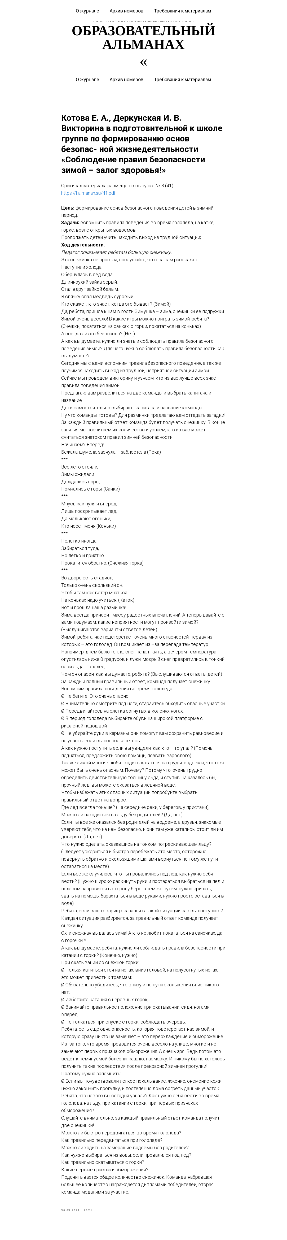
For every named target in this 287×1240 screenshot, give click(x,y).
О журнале (87, 79)
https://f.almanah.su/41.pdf (88, 195)
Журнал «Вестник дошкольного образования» (137, 3)
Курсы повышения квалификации (61, 3)
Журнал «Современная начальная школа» (219, 3)
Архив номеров (126, 79)
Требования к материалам (182, 79)
